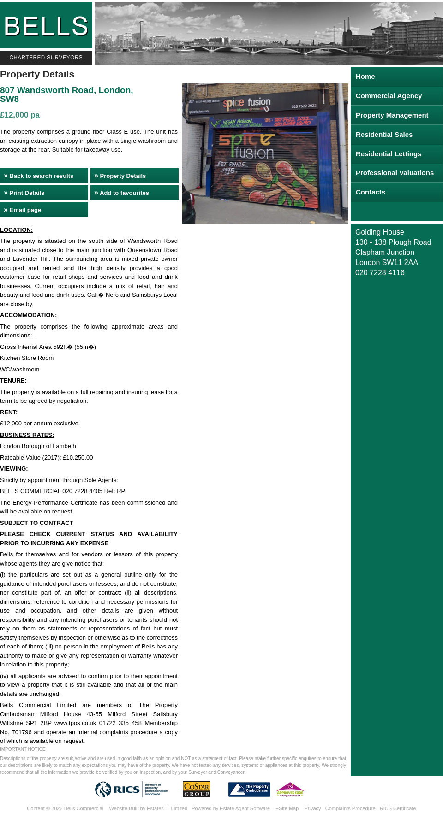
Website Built (123, 808)
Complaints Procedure (350, 808)
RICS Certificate (398, 808)
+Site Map (287, 808)
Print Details (24, 192)
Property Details (120, 175)
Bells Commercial (84, 808)
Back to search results (38, 175)
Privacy (313, 808)
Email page (22, 209)
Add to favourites (121, 192)
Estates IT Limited (167, 808)
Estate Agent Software (245, 808)
